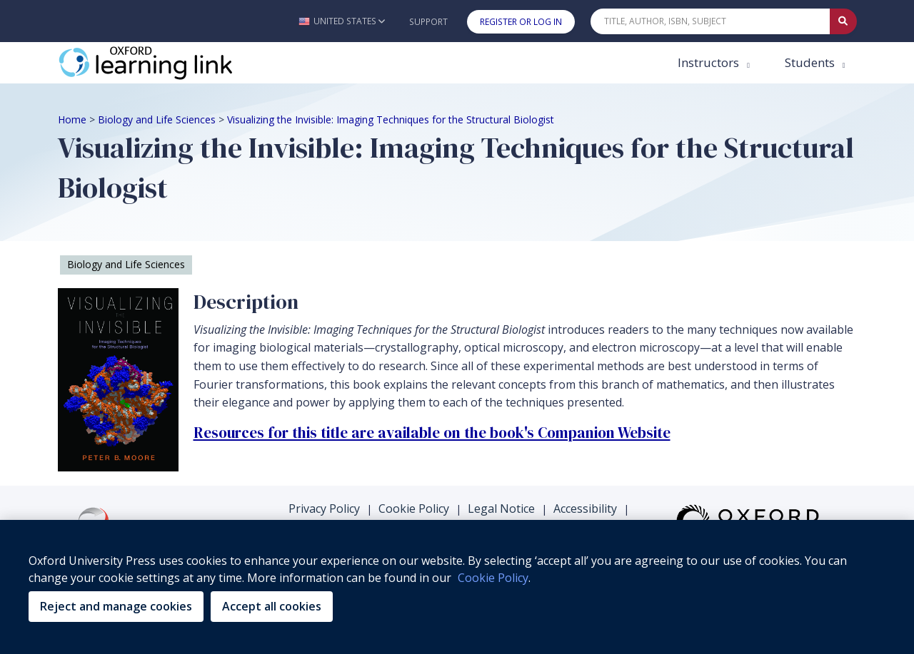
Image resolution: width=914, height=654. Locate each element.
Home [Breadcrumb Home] (72, 119)
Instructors (710, 62)
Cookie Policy (413, 508)
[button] (341, 21)
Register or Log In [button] (521, 22)
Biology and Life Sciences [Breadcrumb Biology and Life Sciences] (157, 119)
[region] (457, 587)
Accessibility (585, 508)
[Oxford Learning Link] (165, 62)
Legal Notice (501, 508)
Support (428, 22)
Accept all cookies (271, 606)
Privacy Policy (324, 508)
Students (811, 62)
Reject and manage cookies (116, 606)
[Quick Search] (710, 21)
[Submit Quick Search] (843, 21)
